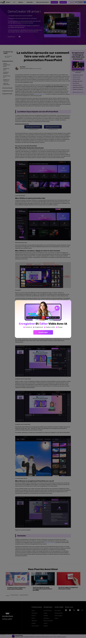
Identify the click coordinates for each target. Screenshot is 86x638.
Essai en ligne (43, 332)
